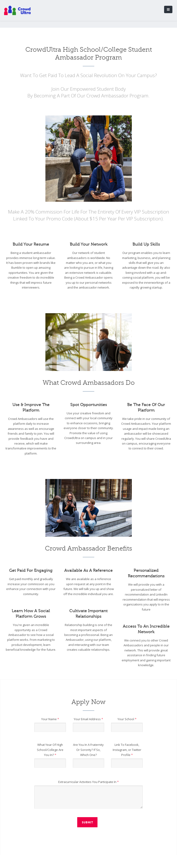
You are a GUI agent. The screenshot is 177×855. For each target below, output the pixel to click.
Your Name (50, 719)
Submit (87, 822)
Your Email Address (88, 719)
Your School (127, 719)
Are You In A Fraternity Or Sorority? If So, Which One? (88, 750)
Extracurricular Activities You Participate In (88, 782)
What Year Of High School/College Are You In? (50, 750)
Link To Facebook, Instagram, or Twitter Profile (127, 750)
